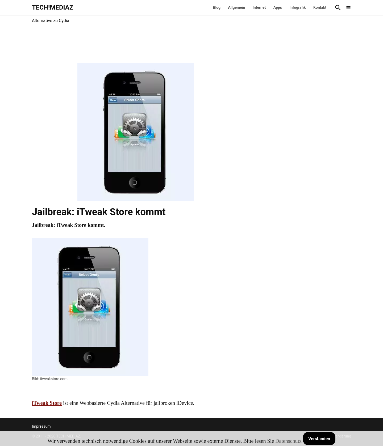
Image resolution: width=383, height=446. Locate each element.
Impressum (41, 426)
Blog (217, 7)
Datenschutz (288, 441)
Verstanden (319, 438)
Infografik (297, 7)
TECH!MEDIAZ (52, 7)
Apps (277, 7)
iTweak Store (47, 403)
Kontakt (319, 7)
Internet (259, 7)
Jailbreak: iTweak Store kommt (98, 212)
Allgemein (236, 7)
